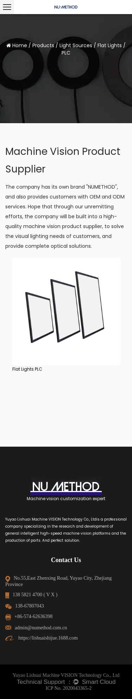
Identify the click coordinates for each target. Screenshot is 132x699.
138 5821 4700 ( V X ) (31, 594)
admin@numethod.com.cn (36, 627)
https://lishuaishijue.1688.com (41, 638)
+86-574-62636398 (28, 616)
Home (19, 45)
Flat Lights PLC (27, 369)
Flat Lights (110, 45)
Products (43, 45)
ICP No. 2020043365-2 (69, 688)
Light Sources (75, 45)
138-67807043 (24, 606)
